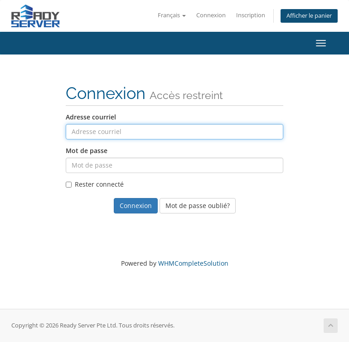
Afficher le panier (309, 16)
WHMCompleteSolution (193, 263)
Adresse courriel (91, 117)
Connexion (211, 15)
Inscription (250, 15)
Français (172, 15)
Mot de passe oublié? (197, 205)
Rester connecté (95, 184)
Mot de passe (86, 150)
